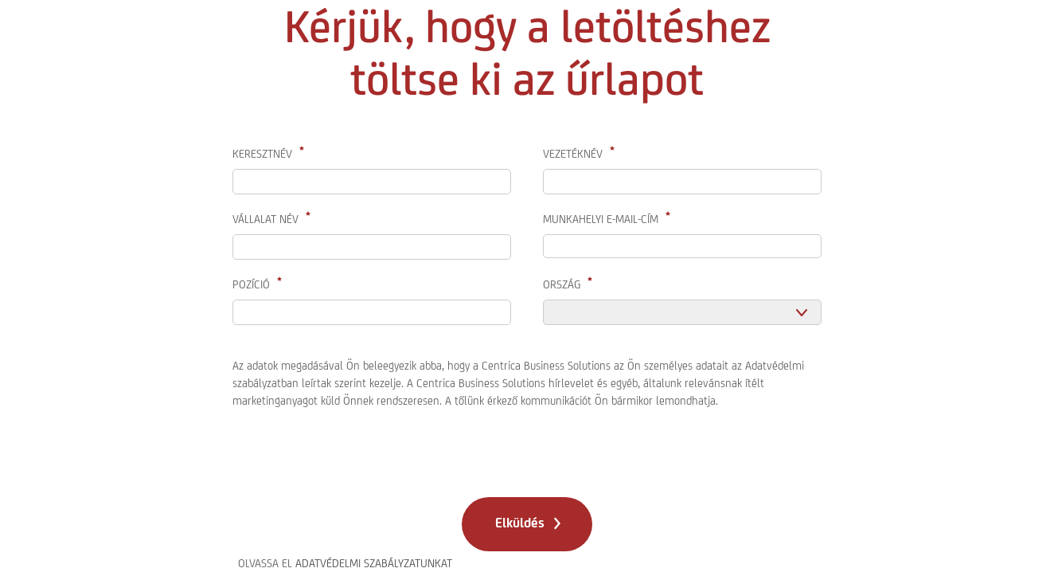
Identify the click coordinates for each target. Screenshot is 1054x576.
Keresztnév (262, 153)
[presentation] (353, 448)
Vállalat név (265, 219)
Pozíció (251, 284)
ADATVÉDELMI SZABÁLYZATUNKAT (373, 563)
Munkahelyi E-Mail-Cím (600, 219)
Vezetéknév (573, 153)
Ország (561, 284)
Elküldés (520, 523)
